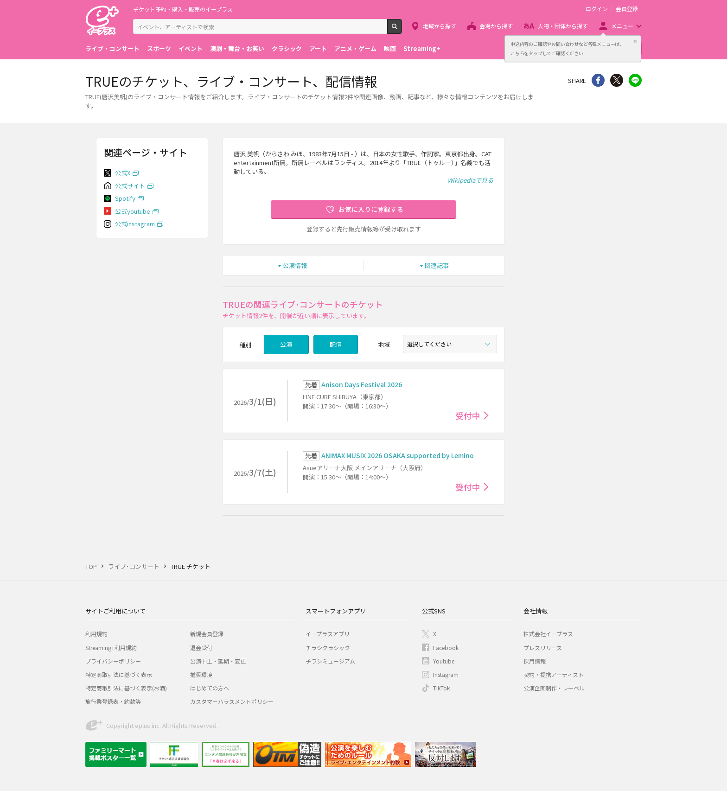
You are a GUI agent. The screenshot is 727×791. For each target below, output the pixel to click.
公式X (122, 172)
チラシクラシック (328, 647)
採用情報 (534, 661)
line (635, 80)
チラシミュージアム (330, 661)
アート (318, 48)
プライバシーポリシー (113, 661)
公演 (286, 344)
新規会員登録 (206, 634)
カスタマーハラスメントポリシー (232, 701)
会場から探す (496, 26)
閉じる (635, 41)
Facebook (446, 647)
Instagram (446, 674)
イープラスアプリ (328, 634)
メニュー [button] (622, 26)
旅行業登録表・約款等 (113, 701)
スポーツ (159, 48)
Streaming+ (421, 48)
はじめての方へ (209, 688)
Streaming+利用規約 (111, 647)
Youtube (443, 661)
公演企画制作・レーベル (554, 688)
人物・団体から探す (563, 26)
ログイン (597, 9)
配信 (336, 344)
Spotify (125, 198)
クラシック (287, 48)
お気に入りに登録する (370, 209)
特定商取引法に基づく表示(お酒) (126, 688)
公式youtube (132, 211)
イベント (191, 48)
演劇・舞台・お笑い (237, 48)
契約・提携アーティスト (553, 674)
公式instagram (135, 223)
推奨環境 (201, 674)
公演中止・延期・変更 (218, 661)
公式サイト (130, 185)
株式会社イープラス (548, 634)
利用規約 (96, 634)
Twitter (616, 80)
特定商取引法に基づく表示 (118, 674)
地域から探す (439, 26)
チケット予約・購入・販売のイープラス (183, 9)
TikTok (441, 688)
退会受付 (201, 647)
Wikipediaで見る (470, 180)
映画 (390, 48)
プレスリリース (542, 647)
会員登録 (627, 9)
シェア (598, 80)
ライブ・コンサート (112, 48)
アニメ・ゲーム (355, 48)
